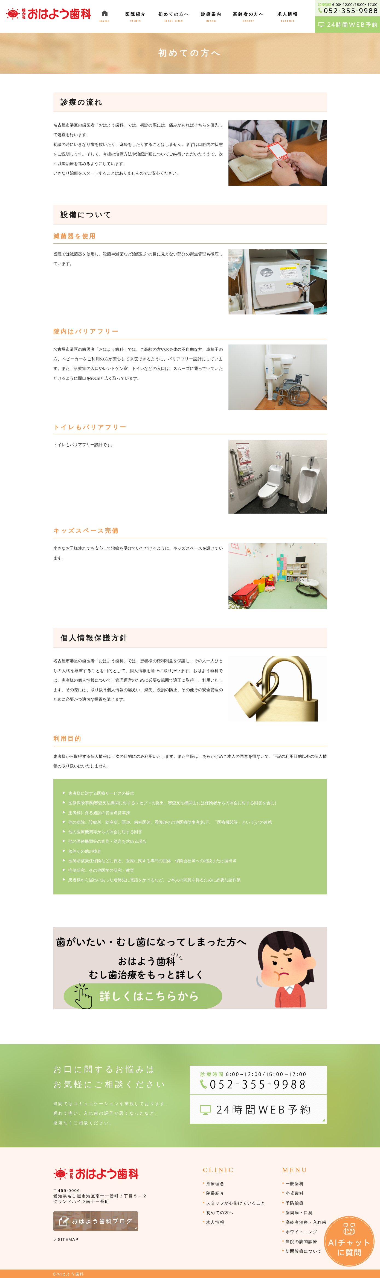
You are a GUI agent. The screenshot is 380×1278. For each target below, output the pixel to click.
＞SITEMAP (66, 1239)
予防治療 (295, 1203)
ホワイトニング (302, 1231)
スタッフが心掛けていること (236, 1203)
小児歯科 (295, 1193)
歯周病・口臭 (299, 1212)
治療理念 (215, 1183)
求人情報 (215, 1222)
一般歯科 (295, 1183)
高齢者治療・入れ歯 (306, 1222)
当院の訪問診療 (302, 1241)
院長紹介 (215, 1193)
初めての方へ (220, 1212)
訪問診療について (304, 1251)
